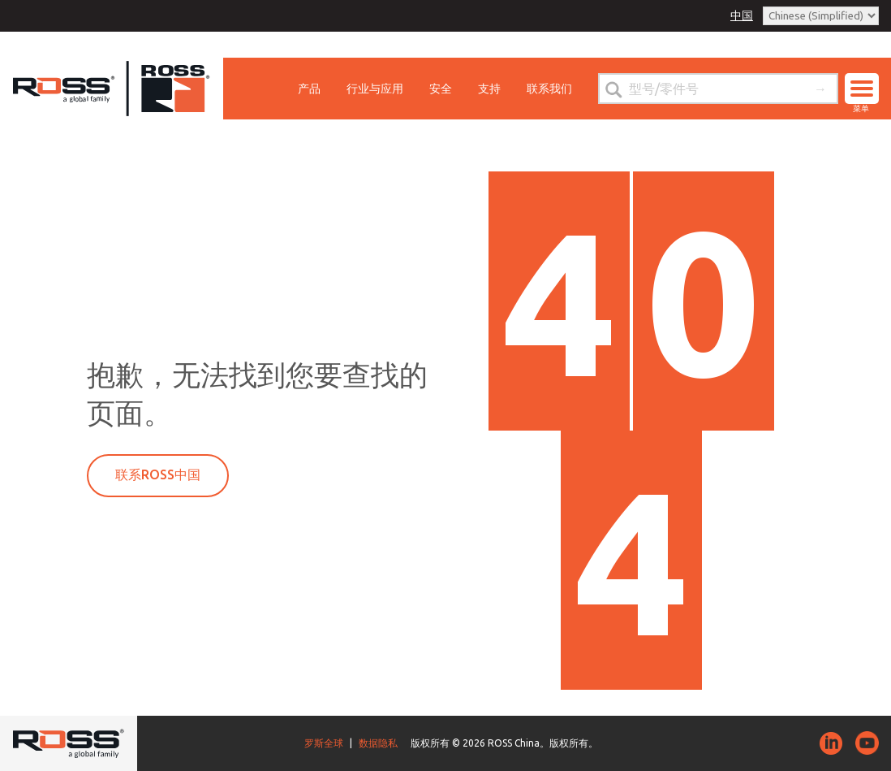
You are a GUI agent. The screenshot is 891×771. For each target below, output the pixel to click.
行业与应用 (374, 88)
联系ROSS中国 (157, 474)
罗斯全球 (323, 743)
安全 (440, 88)
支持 (489, 88)
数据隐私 (378, 743)
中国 (741, 15)
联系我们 (549, 88)
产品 (309, 88)
